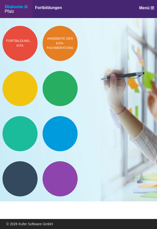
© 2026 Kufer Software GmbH (29, 224)
